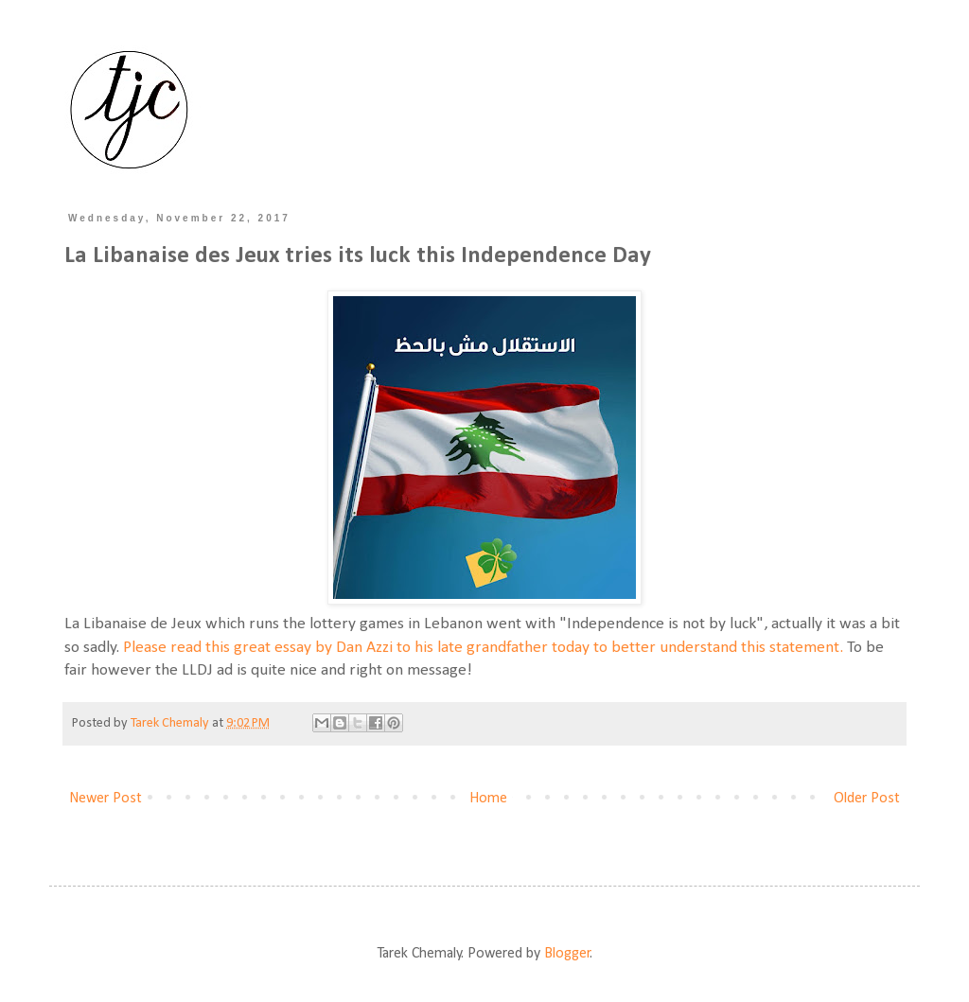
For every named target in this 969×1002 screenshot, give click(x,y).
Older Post (867, 798)
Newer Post (105, 798)
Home (488, 798)
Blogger (567, 953)
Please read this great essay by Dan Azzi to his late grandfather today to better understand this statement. (483, 648)
